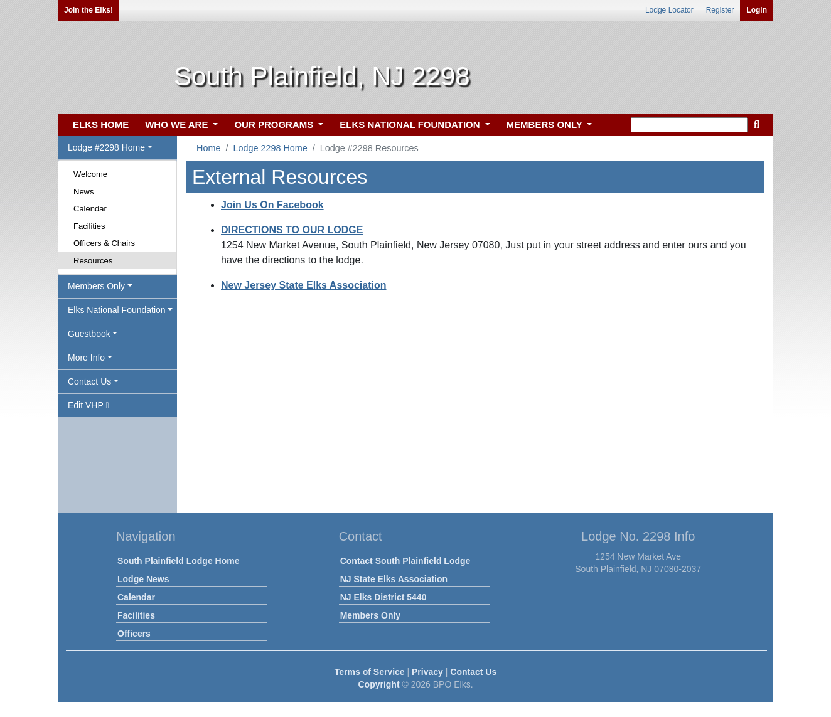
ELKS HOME (101, 124)
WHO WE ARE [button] (177, 124)
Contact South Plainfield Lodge (405, 561)
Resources (92, 260)
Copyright (378, 684)
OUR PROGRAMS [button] (275, 124)
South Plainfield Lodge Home (178, 561)
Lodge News (143, 579)
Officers (134, 634)
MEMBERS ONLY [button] (546, 124)
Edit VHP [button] (88, 405)
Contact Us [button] (89, 381)
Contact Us (473, 672)
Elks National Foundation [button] (117, 310)
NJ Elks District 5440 (383, 597)
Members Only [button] (96, 286)
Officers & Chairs (104, 243)
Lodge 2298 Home (270, 148)
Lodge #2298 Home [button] (106, 147)
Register (720, 10)
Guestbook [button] (89, 334)
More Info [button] (86, 358)
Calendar (90, 208)
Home (208, 148)
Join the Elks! (88, 10)
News (83, 191)
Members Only (370, 615)
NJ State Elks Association (394, 579)
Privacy (427, 672)
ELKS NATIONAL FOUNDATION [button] (411, 124)
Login (756, 10)
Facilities (89, 226)
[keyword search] (689, 124)
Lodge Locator (669, 10)
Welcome (90, 174)
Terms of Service (370, 672)
